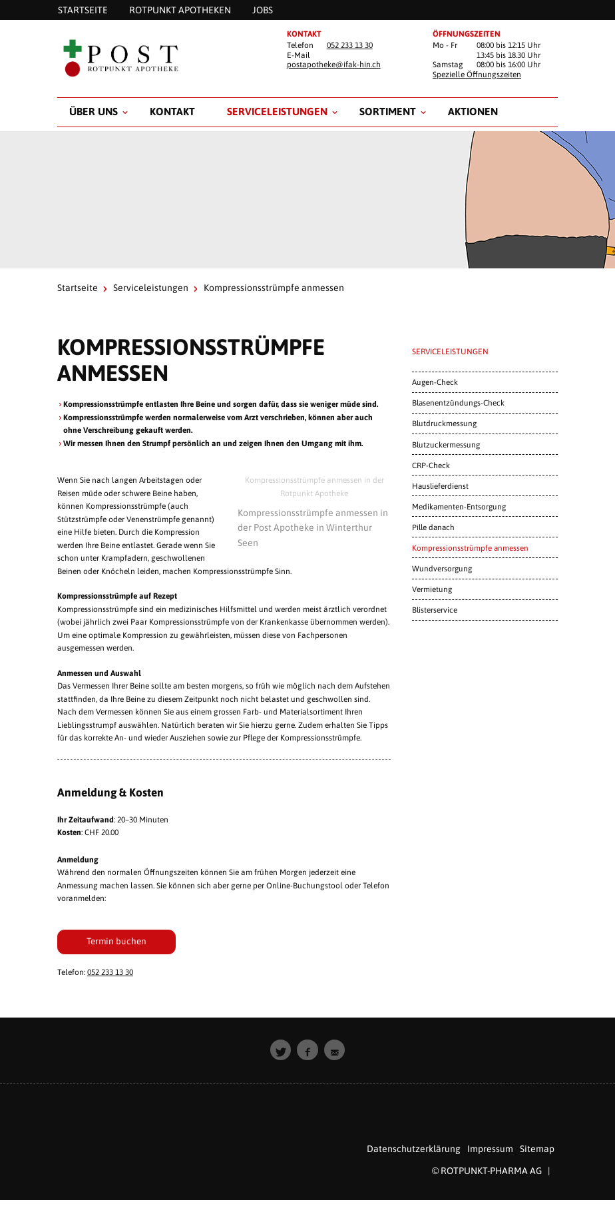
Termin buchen (116, 941)
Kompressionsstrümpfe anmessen (470, 547)
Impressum (490, 1148)
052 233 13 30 (350, 45)
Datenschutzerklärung (414, 1148)
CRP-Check (431, 465)
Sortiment (387, 111)
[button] (281, 1050)
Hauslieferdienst (440, 485)
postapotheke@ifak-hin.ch (334, 64)
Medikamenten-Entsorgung (459, 506)
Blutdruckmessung (444, 423)
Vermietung (432, 589)
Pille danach (433, 527)
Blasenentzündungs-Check (458, 402)
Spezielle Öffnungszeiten (477, 74)
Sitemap (537, 1148)
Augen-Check (435, 382)
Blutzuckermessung (446, 444)
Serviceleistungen (277, 111)
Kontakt (172, 111)
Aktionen (473, 111)
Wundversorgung (442, 568)
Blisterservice (434, 609)
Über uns (93, 111)
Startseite (77, 287)
